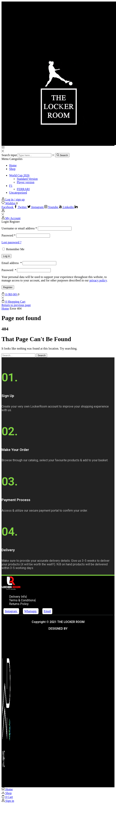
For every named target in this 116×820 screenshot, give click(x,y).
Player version (25, 182)
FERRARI (23, 189)
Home (13, 165)
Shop (12, 168)
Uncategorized (18, 192)
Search (42, 355)
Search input (9, 155)
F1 (10, 185)
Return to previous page (16, 305)
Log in (6, 256)
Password (8, 235)
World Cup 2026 (19, 175)
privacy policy (98, 280)
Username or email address (19, 228)
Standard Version (27, 178)
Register (8, 287)
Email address (12, 263)
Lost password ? (11, 242)
